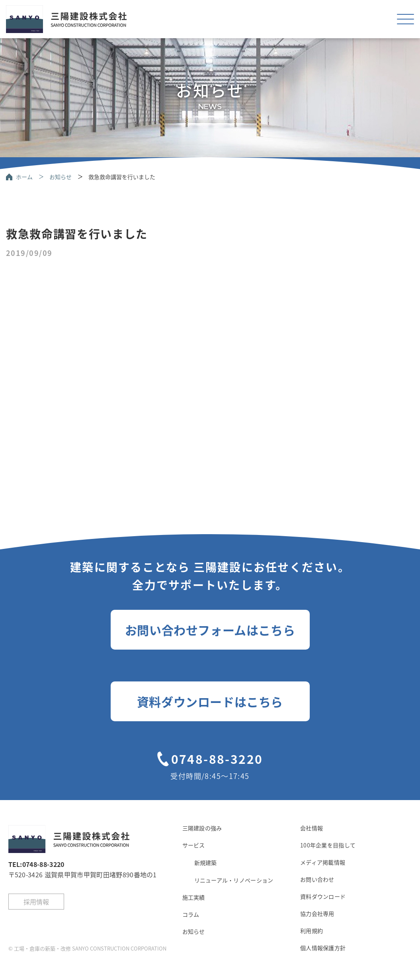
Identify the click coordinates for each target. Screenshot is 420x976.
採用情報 (36, 901)
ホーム (24, 177)
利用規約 (311, 931)
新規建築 (205, 863)
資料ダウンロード (323, 896)
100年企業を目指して (328, 845)
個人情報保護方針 (323, 948)
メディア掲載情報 (322, 862)
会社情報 (311, 828)
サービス (193, 845)
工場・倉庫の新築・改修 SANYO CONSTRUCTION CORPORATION (90, 948)
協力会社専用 (317, 913)
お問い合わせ (317, 879)
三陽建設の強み (202, 828)
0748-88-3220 (217, 758)
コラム (190, 914)
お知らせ (60, 177)
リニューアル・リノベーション (233, 880)
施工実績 (193, 897)
